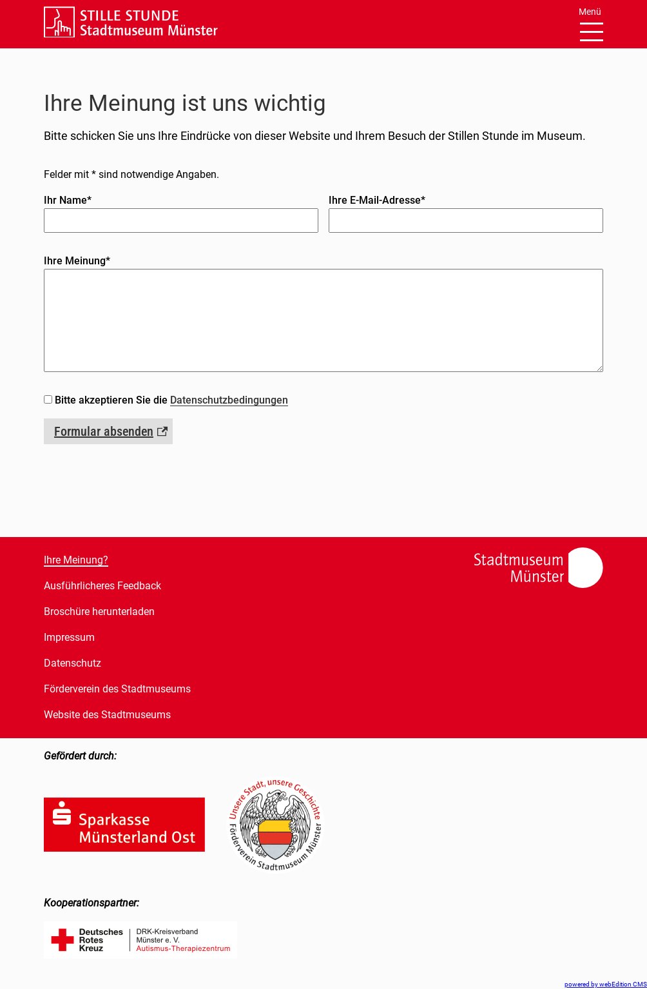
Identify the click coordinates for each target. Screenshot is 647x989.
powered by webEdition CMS (606, 984)
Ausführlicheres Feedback (102, 586)
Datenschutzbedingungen (229, 400)
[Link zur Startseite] (131, 34)
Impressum (69, 637)
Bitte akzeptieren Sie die (171, 400)
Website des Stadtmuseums (107, 715)
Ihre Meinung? (76, 560)
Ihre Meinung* (77, 261)
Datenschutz (72, 663)
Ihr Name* (68, 200)
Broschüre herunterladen (99, 611)
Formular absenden (103, 431)
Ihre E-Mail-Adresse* (377, 200)
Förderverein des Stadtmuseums (117, 689)
